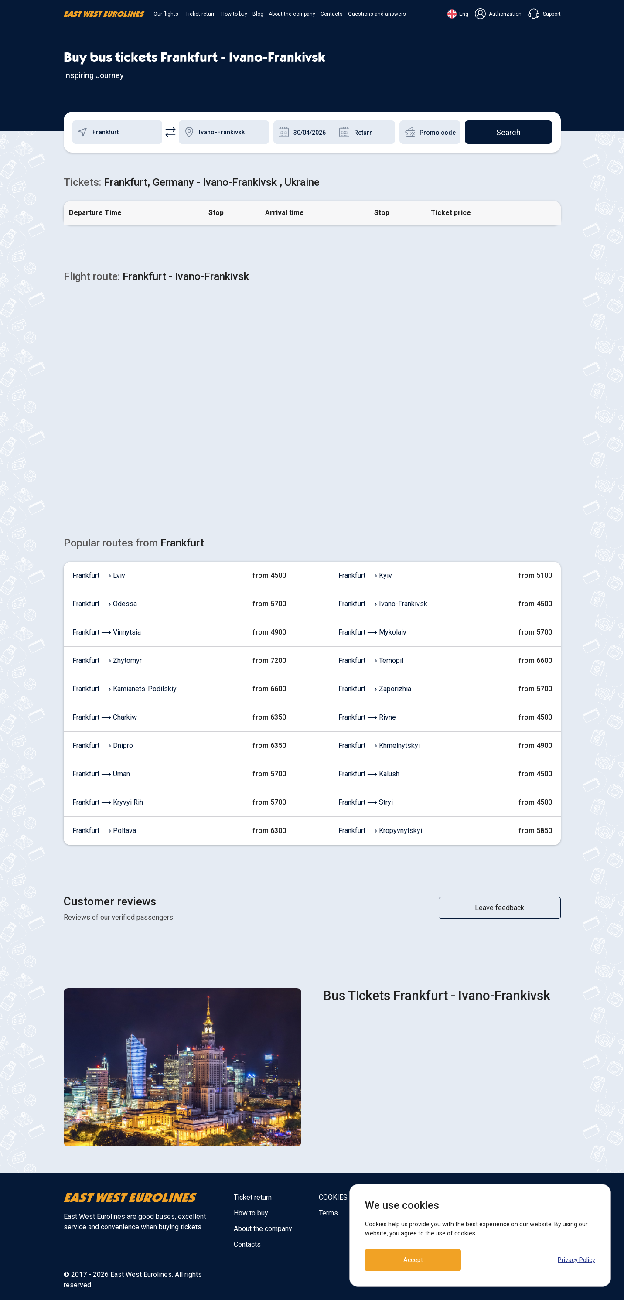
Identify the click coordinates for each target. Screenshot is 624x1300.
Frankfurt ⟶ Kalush (368, 774)
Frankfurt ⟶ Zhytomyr (107, 660)
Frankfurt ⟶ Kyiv (365, 575)
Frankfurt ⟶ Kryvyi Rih (107, 802)
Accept (413, 1259)
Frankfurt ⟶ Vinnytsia (106, 632)
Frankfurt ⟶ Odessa (104, 604)
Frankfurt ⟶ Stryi (365, 802)
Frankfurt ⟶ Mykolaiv (372, 632)
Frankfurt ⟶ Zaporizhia (374, 689)
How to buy (234, 14)
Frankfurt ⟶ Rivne (367, 717)
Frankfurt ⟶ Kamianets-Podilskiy (124, 689)
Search (508, 132)
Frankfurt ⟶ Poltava (104, 830)
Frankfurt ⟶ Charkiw (104, 717)
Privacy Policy (576, 1259)
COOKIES (333, 1197)
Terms (328, 1213)
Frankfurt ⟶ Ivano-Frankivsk (382, 604)
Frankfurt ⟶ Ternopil (370, 660)
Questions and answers (377, 14)
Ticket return (200, 14)
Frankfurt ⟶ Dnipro (102, 745)
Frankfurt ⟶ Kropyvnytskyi (380, 830)
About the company (292, 14)
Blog (257, 14)
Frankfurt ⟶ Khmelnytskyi (379, 745)
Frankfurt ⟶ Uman (101, 774)
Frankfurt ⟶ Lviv (98, 575)
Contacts (332, 14)
